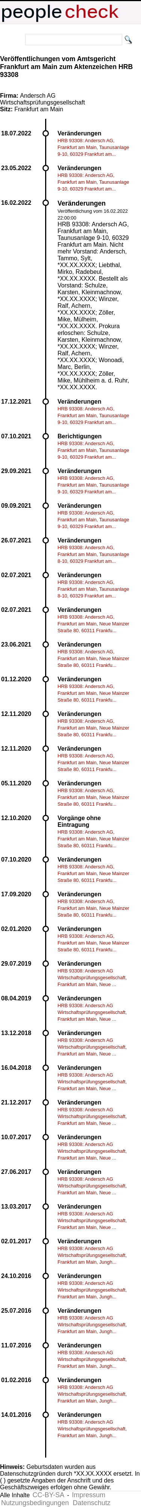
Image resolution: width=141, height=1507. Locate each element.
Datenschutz (92, 1503)
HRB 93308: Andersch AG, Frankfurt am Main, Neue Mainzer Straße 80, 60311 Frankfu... (93, 623)
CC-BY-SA (48, 1495)
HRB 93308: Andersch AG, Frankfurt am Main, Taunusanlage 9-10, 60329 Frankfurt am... (93, 147)
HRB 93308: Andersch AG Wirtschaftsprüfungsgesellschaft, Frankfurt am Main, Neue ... (92, 977)
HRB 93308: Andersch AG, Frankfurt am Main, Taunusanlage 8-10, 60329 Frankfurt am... (93, 554)
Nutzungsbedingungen (35, 1503)
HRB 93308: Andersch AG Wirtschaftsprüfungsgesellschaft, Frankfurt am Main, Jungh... (92, 1255)
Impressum (88, 1495)
